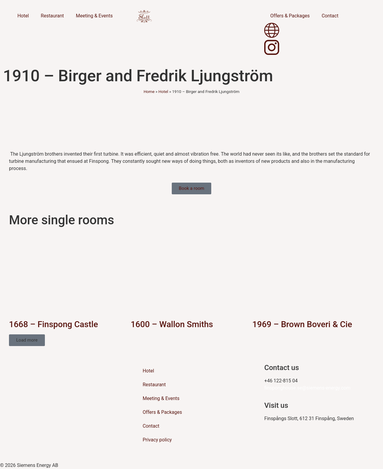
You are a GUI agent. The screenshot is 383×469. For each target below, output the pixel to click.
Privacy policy (157, 440)
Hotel (23, 16)
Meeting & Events (94, 16)
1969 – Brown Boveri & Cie (302, 324)
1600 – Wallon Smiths (172, 324)
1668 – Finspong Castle (53, 324)
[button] (27, 340)
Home (149, 91)
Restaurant (52, 16)
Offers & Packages (290, 16)
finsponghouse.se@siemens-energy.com (307, 388)
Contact (330, 16)
